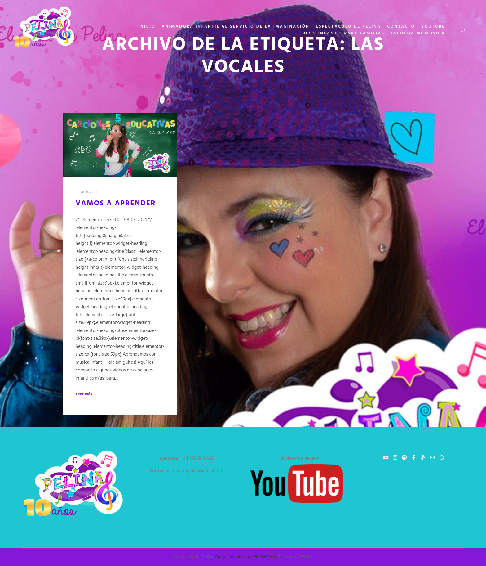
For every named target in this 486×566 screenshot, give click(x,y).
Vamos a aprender (116, 203)
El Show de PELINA (295, 557)
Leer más (84, 394)
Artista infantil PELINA (193, 557)
